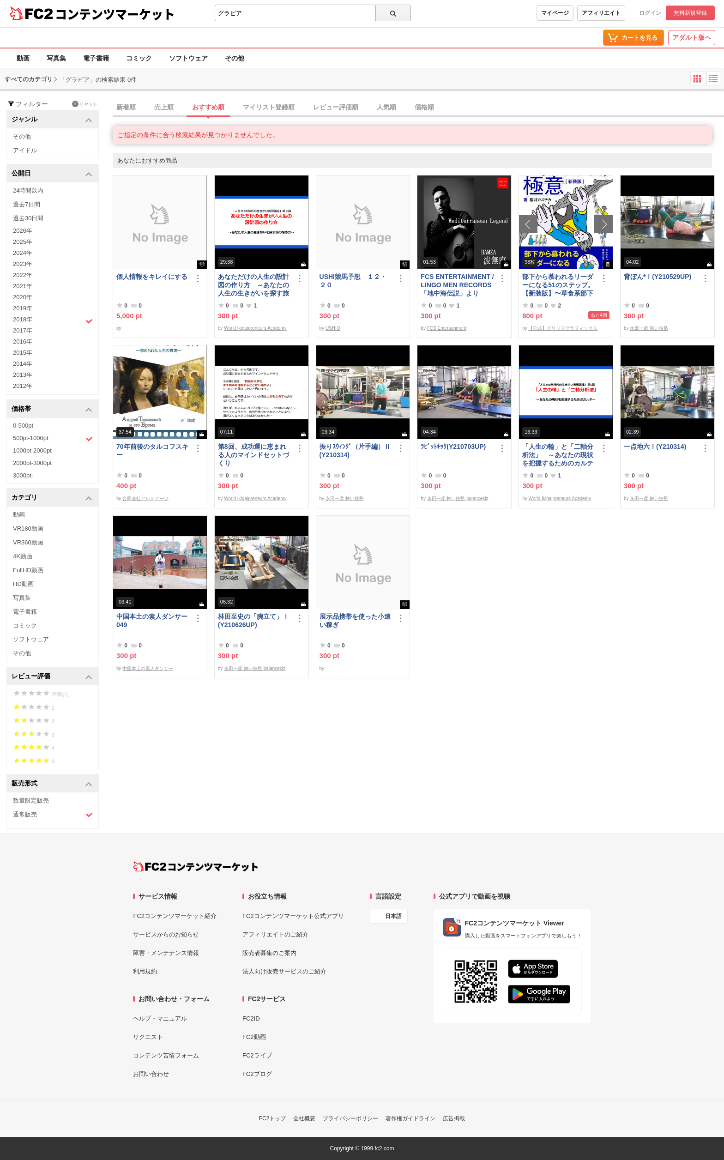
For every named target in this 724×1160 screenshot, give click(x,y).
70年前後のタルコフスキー (152, 451)
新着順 (126, 107)
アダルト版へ (691, 37)
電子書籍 (96, 58)
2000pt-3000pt (32, 462)
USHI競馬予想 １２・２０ (353, 281)
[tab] (418, 107)
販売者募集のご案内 (269, 952)
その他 (234, 58)
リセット (84, 104)
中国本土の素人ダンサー (147, 668)
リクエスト (148, 1036)
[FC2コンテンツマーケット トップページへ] (195, 866)
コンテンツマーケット (115, 14)
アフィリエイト (601, 13)
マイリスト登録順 (269, 107)
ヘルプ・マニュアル (160, 1018)
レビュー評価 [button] (52, 676)
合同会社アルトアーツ (145, 498)
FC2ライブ (257, 1055)
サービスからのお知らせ (166, 934)
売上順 (164, 107)
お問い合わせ (151, 1073)
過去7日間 (26, 204)
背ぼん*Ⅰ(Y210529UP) (657, 276)
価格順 (424, 107)
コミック (139, 58)
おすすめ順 (208, 107)
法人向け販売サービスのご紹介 (284, 971)
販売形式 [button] (52, 783)
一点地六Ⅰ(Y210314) (655, 446)
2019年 (22, 308)
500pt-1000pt (53, 439)
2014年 (22, 363)
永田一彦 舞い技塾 (649, 328)
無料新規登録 (690, 13)
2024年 (22, 252)
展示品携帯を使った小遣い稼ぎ (355, 620)
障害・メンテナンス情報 (166, 952)
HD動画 (23, 583)
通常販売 (53, 815)
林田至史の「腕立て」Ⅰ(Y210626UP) (253, 620)
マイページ (555, 13)
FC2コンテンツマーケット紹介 (175, 915)
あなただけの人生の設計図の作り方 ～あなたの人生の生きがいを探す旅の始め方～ (253, 285)
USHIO (333, 328)
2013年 (22, 374)
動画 (23, 58)
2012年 (22, 385)
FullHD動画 (28, 570)
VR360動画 (28, 542)
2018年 (53, 320)
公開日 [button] (52, 173)
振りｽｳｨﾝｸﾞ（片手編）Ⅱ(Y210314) (355, 451)
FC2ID (251, 1018)
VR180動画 (28, 528)
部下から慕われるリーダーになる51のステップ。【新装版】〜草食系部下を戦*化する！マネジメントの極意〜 (558, 285)
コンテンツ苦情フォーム (166, 1055)
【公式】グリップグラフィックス (562, 328)
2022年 (22, 275)
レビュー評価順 (335, 107)
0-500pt (23, 425)
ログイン (650, 13)
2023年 (22, 263)
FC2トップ (272, 1118)
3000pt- (23, 475)
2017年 (22, 330)
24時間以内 (28, 190)
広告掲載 (454, 1118)
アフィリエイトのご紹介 (275, 934)
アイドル (25, 150)
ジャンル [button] (52, 119)
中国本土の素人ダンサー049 (151, 620)
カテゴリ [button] (52, 498)
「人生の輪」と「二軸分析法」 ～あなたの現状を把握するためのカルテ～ (557, 455)
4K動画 (22, 556)
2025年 (22, 241)
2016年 (22, 341)
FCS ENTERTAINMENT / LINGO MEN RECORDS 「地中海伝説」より (457, 285)
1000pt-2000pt (32, 450)
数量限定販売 (31, 800)
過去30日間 (28, 218)
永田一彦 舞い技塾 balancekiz (458, 498)
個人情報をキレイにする (151, 276)
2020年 (22, 297)
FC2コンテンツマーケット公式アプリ (293, 915)
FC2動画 (254, 1036)
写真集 (56, 58)
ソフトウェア (188, 58)
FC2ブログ (257, 1073)
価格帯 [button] (52, 409)
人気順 (386, 107)
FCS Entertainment (446, 328)
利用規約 (145, 971)
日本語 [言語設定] (393, 916)
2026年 (22, 230)
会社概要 (304, 1118)
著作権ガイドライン (410, 1118)
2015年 (22, 352)
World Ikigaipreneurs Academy (255, 328)
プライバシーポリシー (350, 1118)
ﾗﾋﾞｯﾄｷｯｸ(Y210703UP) (453, 446)
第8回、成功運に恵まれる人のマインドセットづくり (253, 455)
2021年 (22, 286)
